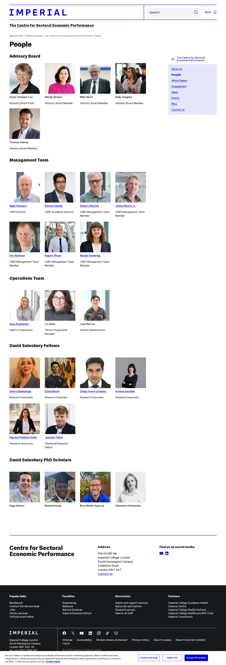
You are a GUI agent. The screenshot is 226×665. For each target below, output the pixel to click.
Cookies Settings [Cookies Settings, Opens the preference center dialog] (149, 657)
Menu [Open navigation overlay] (211, 12)
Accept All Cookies (196, 657)
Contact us (178, 109)
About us (177, 69)
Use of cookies (162, 640)
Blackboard (16, 603)
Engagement (179, 86)
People (97, 35)
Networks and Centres (128, 606)
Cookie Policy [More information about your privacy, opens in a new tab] (53, 661)
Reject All (172, 657)
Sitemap (67, 640)
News (175, 92)
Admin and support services (131, 603)
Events (175, 98)
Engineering (69, 603)
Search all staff (124, 613)
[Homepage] (76, 12)
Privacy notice (140, 640)
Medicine (67, 606)
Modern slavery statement (112, 640)
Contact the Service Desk (24, 606)
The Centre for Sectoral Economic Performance (51, 25)
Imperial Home (16, 35)
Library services (18, 613)
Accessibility (84, 640)
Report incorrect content (190, 640)
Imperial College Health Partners (187, 609)
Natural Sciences (72, 609)
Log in (66, 643)
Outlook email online (21, 616)
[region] (113, 658)
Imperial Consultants (180, 616)
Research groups (33, 35)
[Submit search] (196, 12)
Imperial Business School (76, 613)
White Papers (179, 80)
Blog (174, 103)
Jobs (12, 609)
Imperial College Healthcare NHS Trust (190, 613)
